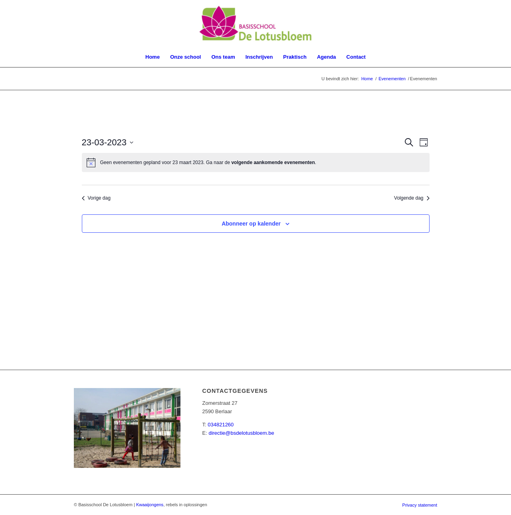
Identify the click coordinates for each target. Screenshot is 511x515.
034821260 (221, 425)
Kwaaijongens (150, 504)
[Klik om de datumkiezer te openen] (108, 142)
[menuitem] (152, 57)
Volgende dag (411, 198)
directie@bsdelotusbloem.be (241, 433)
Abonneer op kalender (251, 223)
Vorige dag (96, 198)
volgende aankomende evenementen (273, 162)
